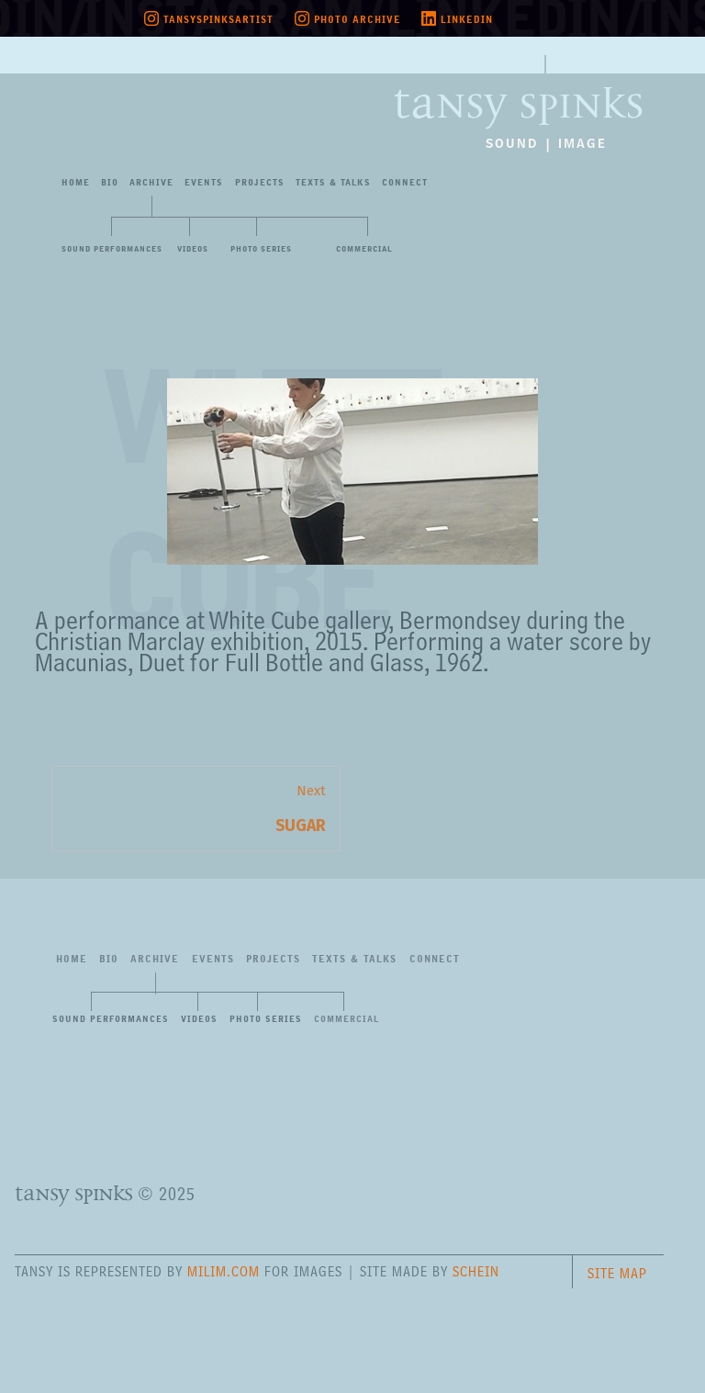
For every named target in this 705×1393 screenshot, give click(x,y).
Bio (109, 183)
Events (204, 183)
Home (76, 183)
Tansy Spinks (518, 91)
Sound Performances (112, 249)
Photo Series (261, 249)
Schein (476, 1271)
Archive (151, 183)
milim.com (223, 1271)
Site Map (617, 1273)
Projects (260, 183)
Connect (405, 183)
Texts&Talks (333, 183)
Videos (192, 249)
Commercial (364, 249)
